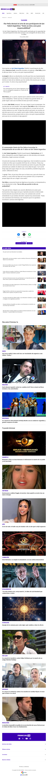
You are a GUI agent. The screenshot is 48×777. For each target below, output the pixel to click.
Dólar (27, 13)
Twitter (24, 235)
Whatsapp (29, 235)
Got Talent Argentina (18, 68)
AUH (43, 13)
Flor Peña (30, 243)
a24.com (32, 4)
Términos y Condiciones (24, 766)
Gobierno (15, 13)
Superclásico (9, 13)
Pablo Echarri (21, 13)
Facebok (18, 235)
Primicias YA (4, 17)
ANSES (32, 13)
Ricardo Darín (37, 13)
